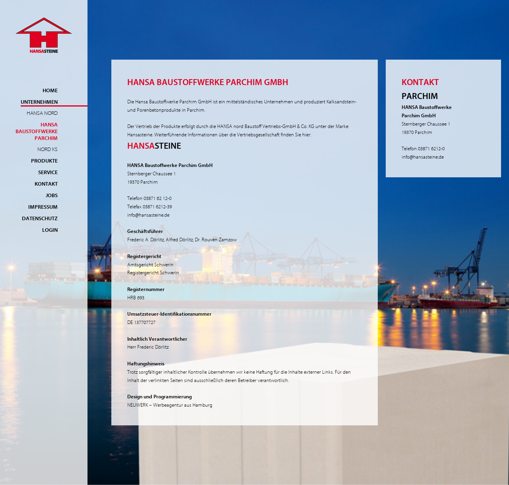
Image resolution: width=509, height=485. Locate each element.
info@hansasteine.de (148, 215)
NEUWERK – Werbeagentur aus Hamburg (169, 405)
